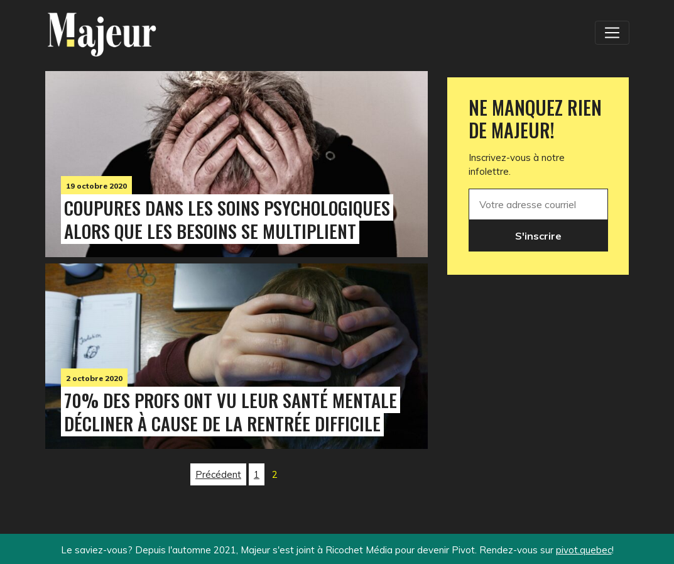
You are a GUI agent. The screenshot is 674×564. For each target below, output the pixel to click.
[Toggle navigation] (612, 33)
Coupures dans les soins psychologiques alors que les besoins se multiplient (227, 219)
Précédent (218, 474)
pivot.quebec (584, 550)
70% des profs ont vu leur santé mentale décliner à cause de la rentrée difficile (230, 411)
